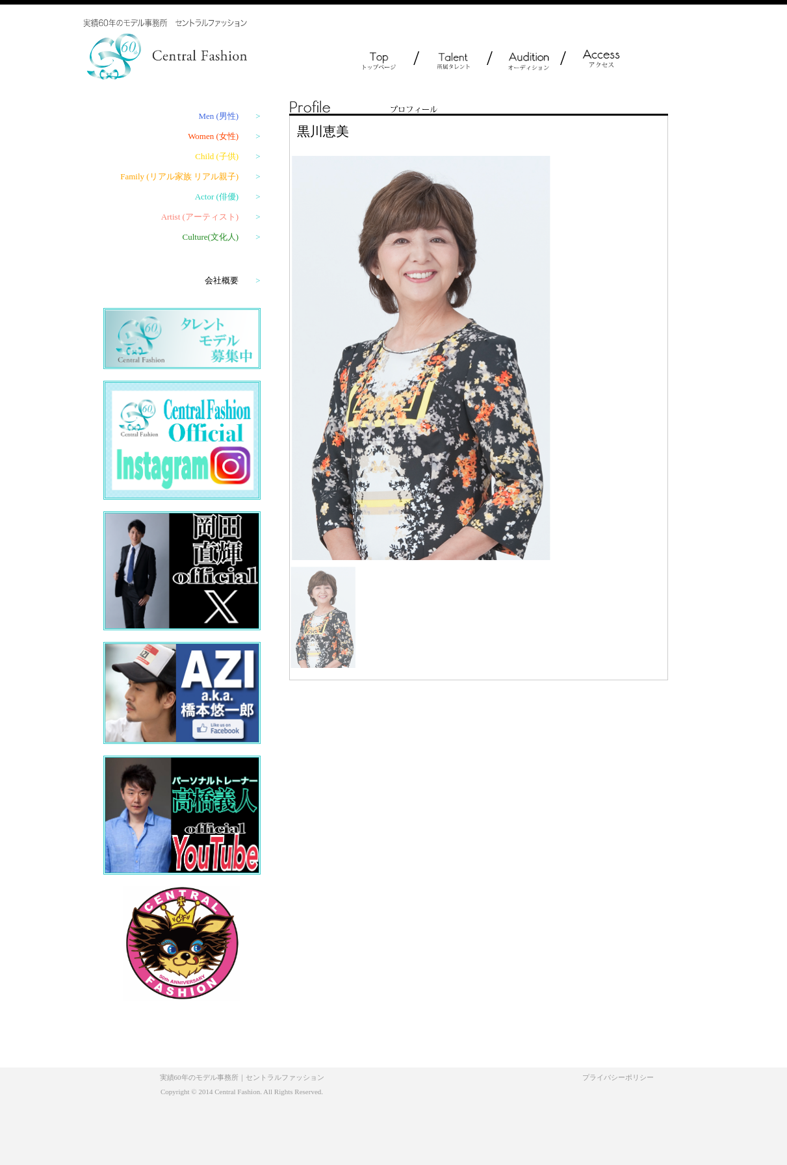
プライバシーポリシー (618, 1077)
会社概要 (232, 280)
